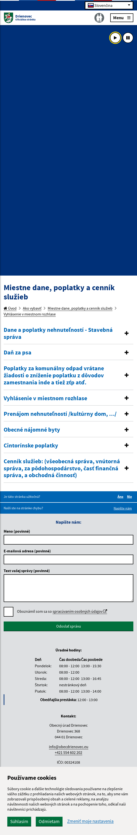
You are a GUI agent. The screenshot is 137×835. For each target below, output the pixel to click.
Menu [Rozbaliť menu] (121, 17)
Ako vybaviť (32, 308)
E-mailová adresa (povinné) (27, 550)
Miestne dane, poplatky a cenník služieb (80, 308)
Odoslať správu (68, 626)
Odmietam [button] (49, 821)
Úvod (10, 308)
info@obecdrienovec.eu (68, 746)
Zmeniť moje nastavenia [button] (90, 821)
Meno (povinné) (17, 531)
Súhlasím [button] (19, 821)
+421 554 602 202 (68, 752)
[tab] (68, 333)
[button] (68, 333)
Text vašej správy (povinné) (27, 570)
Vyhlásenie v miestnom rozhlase (30, 314)
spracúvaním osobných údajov (80, 611)
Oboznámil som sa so (62, 611)
